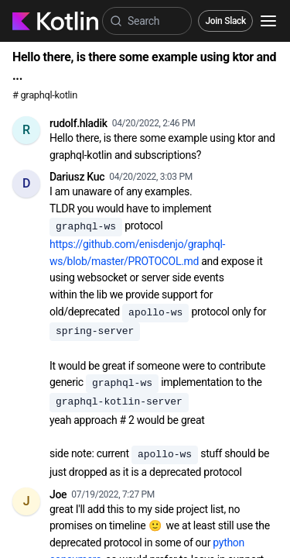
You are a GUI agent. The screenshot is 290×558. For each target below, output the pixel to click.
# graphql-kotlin (44, 95)
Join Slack (225, 21)
